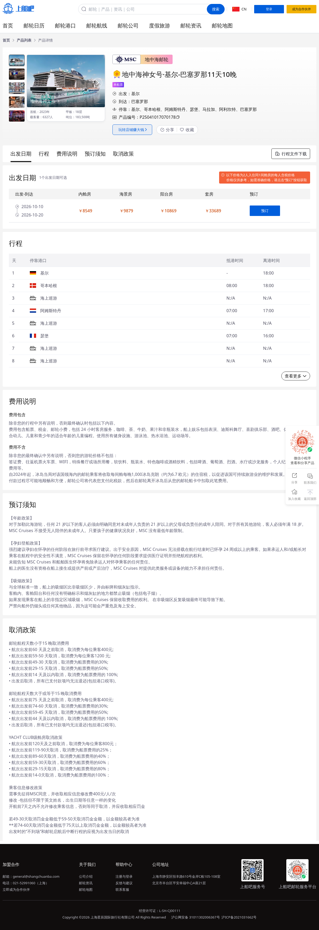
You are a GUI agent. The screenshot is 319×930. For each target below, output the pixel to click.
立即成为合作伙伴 (16, 889)
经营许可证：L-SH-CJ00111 (159, 910)
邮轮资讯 (190, 25)
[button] (97, 82)
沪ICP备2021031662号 (239, 917)
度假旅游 (159, 25)
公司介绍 (86, 876)
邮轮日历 (34, 25)
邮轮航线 (96, 25)
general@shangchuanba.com (36, 876)
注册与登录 (124, 876)
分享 (167, 130)
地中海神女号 (45, 101)
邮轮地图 (222, 25)
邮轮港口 (65, 25)
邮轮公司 (128, 25)
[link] (6, 40)
